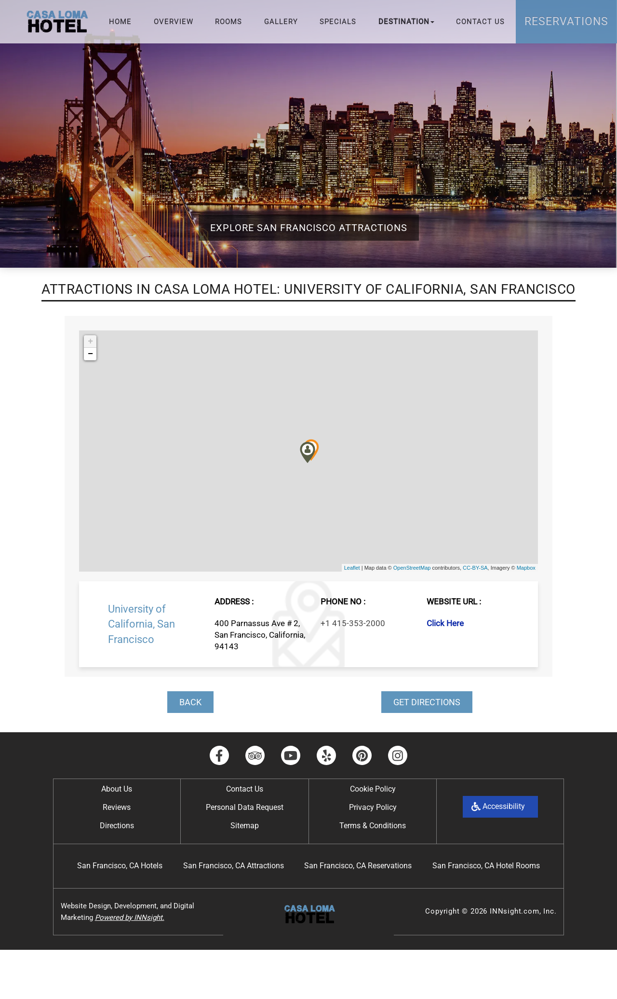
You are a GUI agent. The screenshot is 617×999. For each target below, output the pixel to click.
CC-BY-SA (475, 568)
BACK (190, 702)
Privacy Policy (373, 807)
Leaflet (352, 568)
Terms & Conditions (372, 825)
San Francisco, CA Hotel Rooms (486, 865)
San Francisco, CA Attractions (233, 865)
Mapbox (526, 568)
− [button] (90, 354)
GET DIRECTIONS (426, 702)
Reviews (117, 807)
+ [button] (90, 341)
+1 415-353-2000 (353, 623)
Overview (173, 21)
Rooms (228, 21)
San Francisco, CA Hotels (119, 865)
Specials (338, 21)
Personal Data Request (244, 807)
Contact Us (480, 21)
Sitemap (244, 825)
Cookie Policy (373, 789)
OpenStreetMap (412, 568)
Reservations (566, 21)
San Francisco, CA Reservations (358, 865)
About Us (116, 789)
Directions (117, 825)
